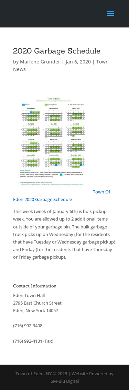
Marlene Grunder (40, 61)
